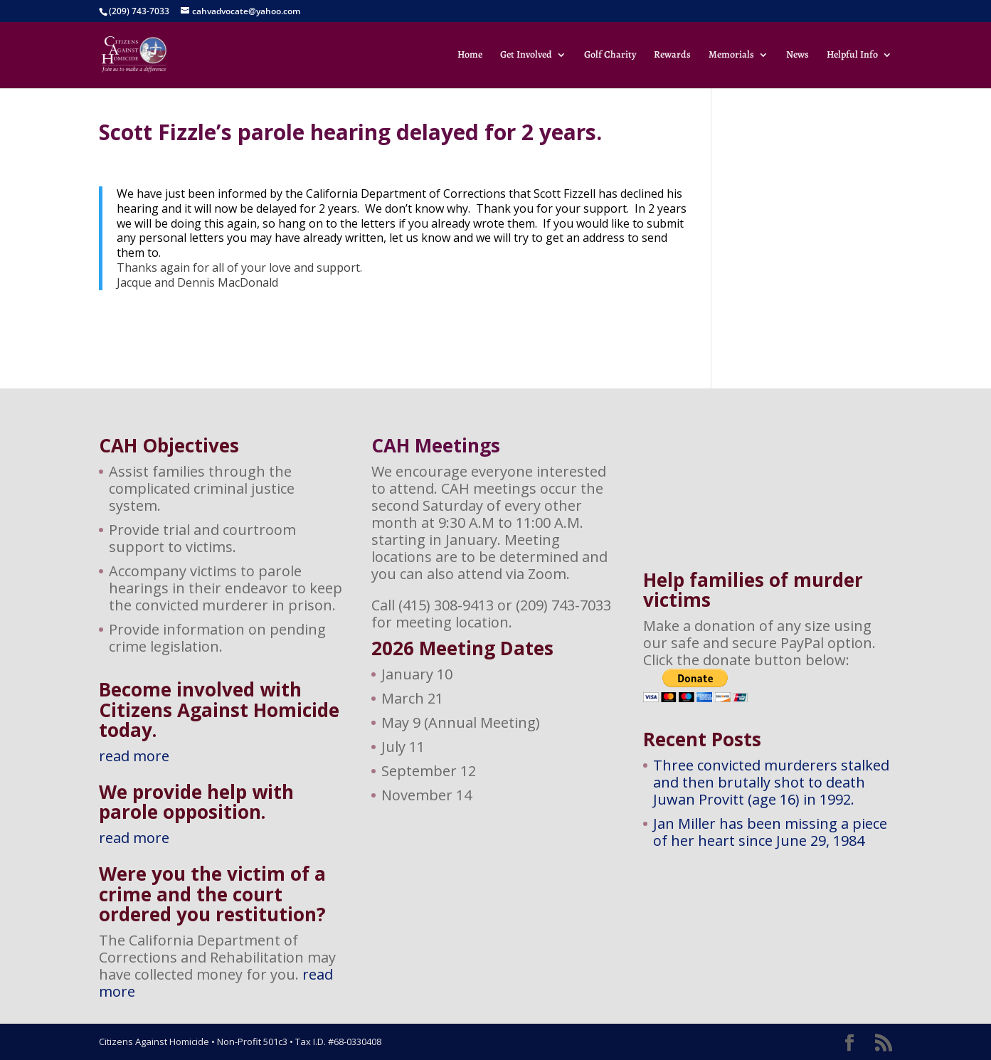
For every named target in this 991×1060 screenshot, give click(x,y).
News (797, 55)
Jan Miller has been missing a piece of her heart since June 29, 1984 (770, 832)
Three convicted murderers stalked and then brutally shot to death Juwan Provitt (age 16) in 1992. (771, 782)
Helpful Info (852, 55)
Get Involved (526, 55)
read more (134, 755)
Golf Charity (610, 55)
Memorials (731, 55)
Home (469, 55)
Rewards (672, 55)
